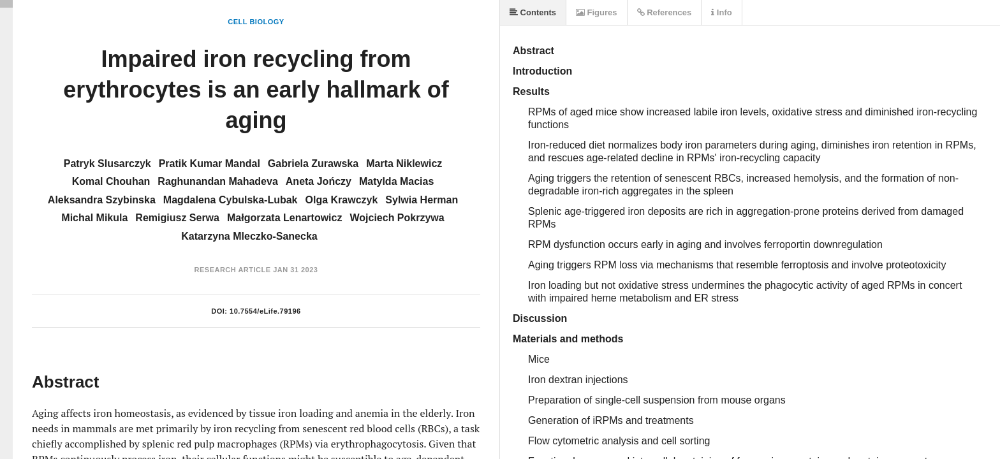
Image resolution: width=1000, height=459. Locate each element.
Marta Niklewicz (404, 163)
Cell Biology (256, 22)
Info (721, 12)
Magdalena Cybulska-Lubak (230, 199)
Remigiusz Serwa (177, 217)
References (664, 12)
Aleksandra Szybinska (102, 199)
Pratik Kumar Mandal (209, 163)
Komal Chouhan (111, 181)
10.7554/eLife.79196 (265, 311)
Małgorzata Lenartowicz (284, 217)
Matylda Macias (396, 181)
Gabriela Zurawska (313, 163)
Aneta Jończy (318, 181)
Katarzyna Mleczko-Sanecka (249, 236)
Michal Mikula (94, 217)
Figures (596, 12)
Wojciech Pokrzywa (396, 217)
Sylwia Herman (421, 199)
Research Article (233, 269)
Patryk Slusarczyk (107, 163)
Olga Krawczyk (341, 199)
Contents (533, 12)
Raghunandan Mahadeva (217, 181)
